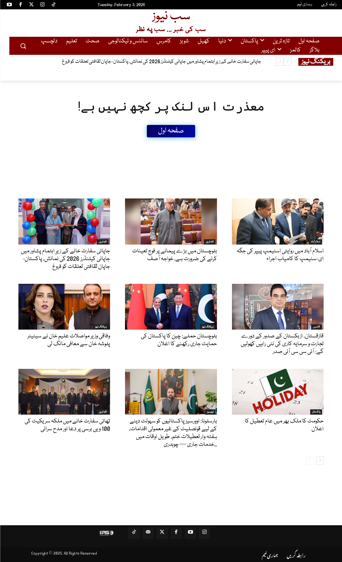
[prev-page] (310, 461)
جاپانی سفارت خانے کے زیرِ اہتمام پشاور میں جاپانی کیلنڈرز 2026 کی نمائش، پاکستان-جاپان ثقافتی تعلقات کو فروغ (161, 61)
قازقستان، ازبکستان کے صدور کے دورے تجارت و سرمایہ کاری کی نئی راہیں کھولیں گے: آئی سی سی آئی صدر (282, 344)
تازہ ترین (103, 242)
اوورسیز (210, 412)
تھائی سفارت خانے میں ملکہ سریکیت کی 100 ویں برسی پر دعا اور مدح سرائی (67, 425)
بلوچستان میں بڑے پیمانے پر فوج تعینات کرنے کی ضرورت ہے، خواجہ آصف (174, 255)
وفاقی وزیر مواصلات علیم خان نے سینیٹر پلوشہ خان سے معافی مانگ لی (68, 340)
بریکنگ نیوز (101, 327)
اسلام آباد (315, 242)
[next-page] (320, 461)
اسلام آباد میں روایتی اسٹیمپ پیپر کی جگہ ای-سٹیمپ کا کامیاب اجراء (280, 255)
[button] (23, 45)
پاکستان (316, 412)
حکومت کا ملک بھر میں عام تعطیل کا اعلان (284, 425)
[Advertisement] (131, 151)
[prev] (287, 62)
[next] (280, 62)
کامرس (316, 327)
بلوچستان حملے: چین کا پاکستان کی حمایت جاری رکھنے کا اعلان (179, 340)
